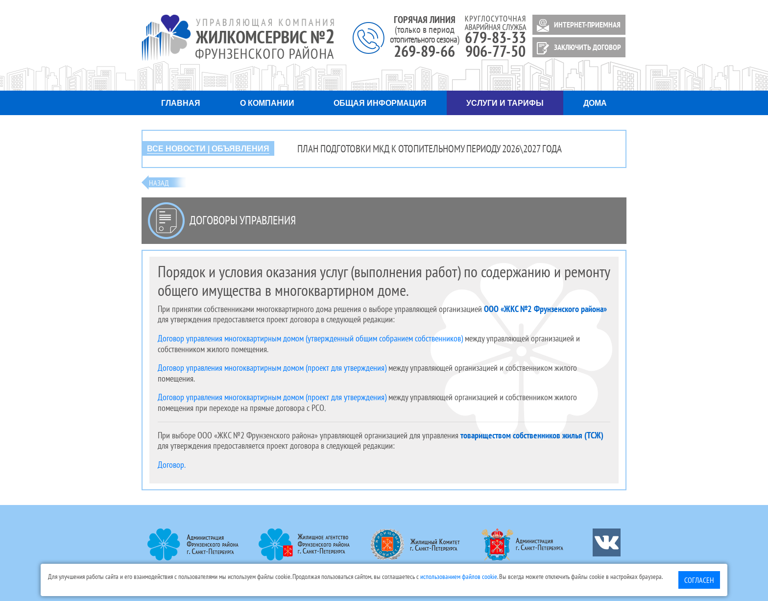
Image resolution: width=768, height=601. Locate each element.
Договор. (172, 464)
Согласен (699, 580)
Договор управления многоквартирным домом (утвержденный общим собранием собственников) (310, 338)
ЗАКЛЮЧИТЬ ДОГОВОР (577, 48)
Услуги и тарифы (505, 103)
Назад (159, 183)
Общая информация (380, 103)
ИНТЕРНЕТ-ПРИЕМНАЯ (577, 25)
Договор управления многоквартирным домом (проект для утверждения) (272, 367)
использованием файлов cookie (458, 576)
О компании (267, 103)
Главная (180, 103)
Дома (595, 103)
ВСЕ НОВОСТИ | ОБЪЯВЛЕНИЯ (208, 148)
